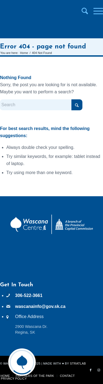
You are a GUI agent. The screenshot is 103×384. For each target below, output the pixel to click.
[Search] (82, 11)
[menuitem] (82, 11)
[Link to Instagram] (99, 370)
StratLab (78, 363)
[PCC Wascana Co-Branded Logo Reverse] (51, 233)
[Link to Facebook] (91, 370)
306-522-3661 (29, 295)
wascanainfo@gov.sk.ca (40, 306)
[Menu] (95, 11)
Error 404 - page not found (43, 47)
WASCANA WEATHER (51, 261)
